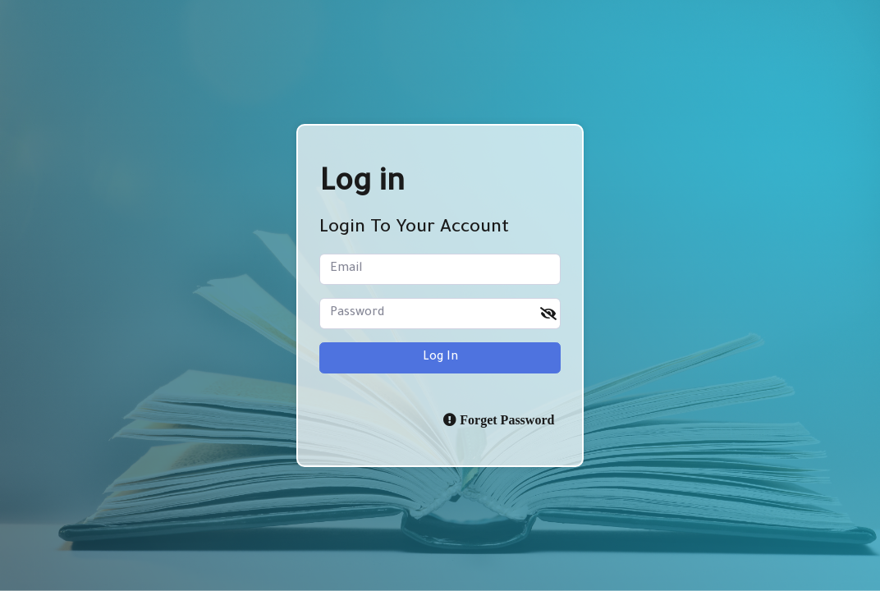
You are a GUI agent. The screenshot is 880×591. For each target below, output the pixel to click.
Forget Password (505, 419)
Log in (440, 357)
